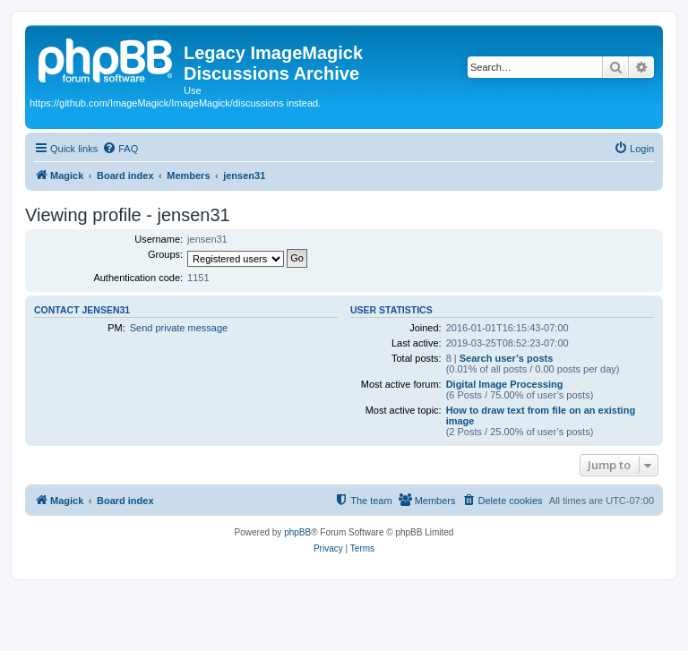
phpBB (297, 532)
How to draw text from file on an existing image (540, 415)
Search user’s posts (507, 358)
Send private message (179, 327)
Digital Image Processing (504, 384)
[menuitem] (120, 148)
